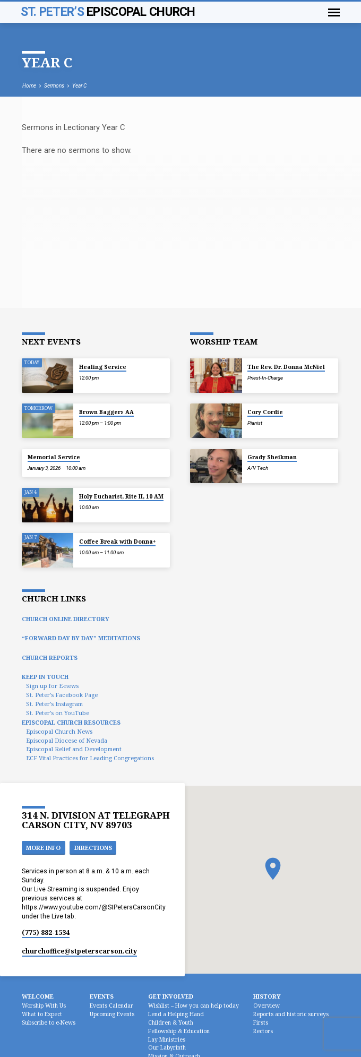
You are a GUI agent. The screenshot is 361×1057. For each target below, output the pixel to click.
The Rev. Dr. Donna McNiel (286, 367)
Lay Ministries (166, 1039)
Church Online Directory (65, 619)
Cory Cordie (265, 412)
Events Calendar (111, 1005)
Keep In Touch (45, 677)
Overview (266, 1005)
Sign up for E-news (52, 686)
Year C (79, 86)
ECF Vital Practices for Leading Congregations (90, 758)
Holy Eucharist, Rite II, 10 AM (121, 496)
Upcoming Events (112, 1014)
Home (29, 86)
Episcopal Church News (59, 731)
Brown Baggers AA (106, 412)
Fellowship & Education (179, 1031)
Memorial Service (54, 457)
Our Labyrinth (167, 1047)
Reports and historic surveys (291, 1014)
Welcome (38, 996)
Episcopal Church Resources (71, 722)
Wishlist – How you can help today (193, 1005)
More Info (43, 848)
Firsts (260, 1022)
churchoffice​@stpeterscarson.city (79, 951)
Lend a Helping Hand (176, 1014)
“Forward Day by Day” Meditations (81, 638)
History (267, 996)
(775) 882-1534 (46, 932)
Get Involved (170, 996)
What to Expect (42, 1014)
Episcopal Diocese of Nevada (66, 740)
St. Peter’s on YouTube (57, 713)
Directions (93, 848)
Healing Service (102, 367)
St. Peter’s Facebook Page (62, 695)
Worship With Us (44, 1005)
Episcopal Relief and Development (74, 749)
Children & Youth (170, 1022)
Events (102, 996)
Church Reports (50, 657)
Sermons (54, 86)
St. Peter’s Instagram (54, 704)
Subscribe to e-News (48, 1022)
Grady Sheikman (272, 457)
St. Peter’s (108, 12)
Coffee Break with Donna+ (117, 541)
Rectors (263, 1031)
